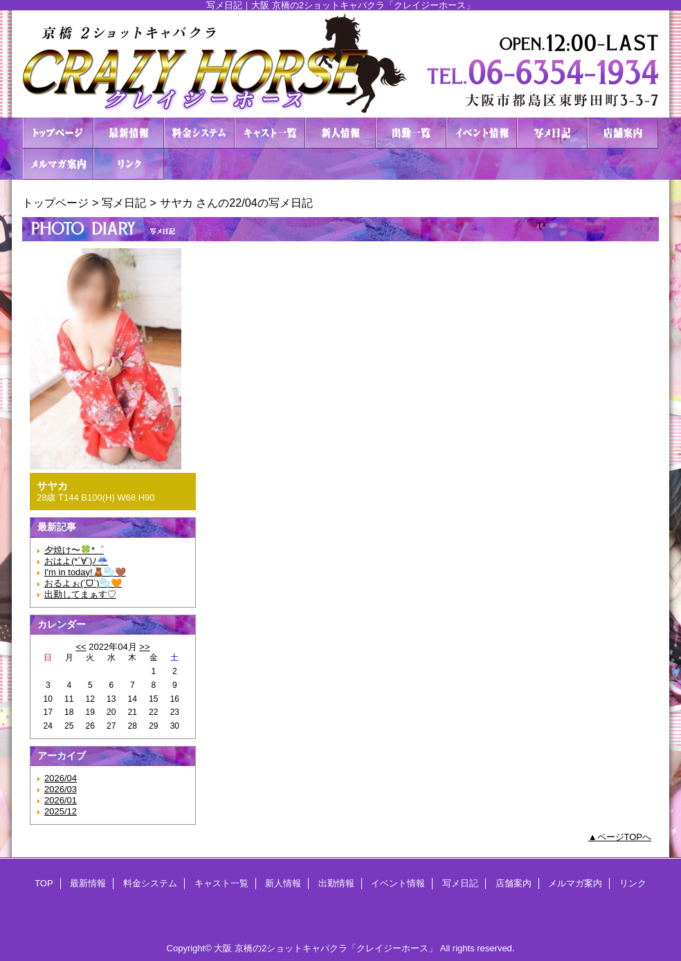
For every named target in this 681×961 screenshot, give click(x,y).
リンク (128, 164)
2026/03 (60, 789)
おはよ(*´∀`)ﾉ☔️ (76, 561)
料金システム (199, 133)
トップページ (55, 202)
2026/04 (60, 778)
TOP (58, 133)
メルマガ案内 (58, 164)
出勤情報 (411, 133)
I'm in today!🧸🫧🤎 (85, 572)
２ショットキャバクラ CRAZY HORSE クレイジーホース (340, 64)
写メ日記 (552, 133)
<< (80, 647)
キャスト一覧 (270, 133)
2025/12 (60, 811)
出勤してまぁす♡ (80, 594)
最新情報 (128, 133)
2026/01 (60, 800)
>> (144, 647)
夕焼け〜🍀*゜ (74, 550)
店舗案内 (623, 133)
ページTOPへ (624, 837)
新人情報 (340, 133)
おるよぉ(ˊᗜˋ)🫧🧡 (83, 583)
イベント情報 (481, 133)
